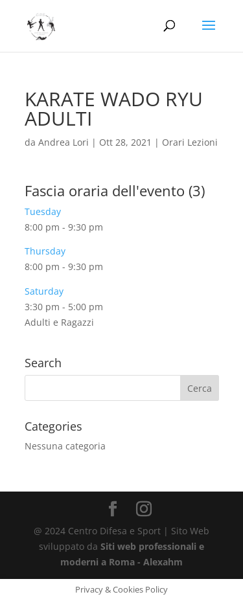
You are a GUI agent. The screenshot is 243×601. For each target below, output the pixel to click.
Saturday (44, 291)
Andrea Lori (63, 142)
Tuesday (43, 211)
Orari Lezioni (190, 142)
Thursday (45, 251)
